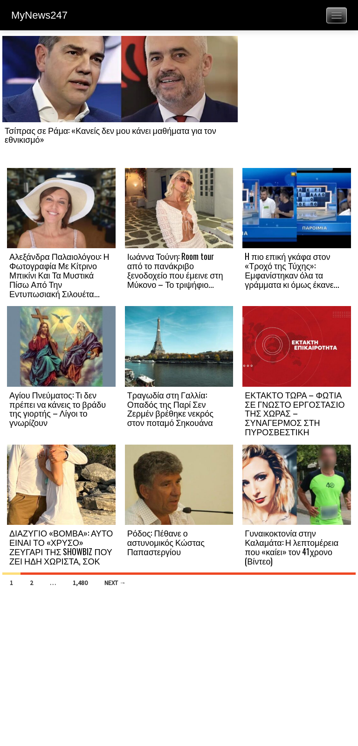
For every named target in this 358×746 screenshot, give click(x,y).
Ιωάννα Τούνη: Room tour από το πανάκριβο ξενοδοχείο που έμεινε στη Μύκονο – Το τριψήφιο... (175, 270)
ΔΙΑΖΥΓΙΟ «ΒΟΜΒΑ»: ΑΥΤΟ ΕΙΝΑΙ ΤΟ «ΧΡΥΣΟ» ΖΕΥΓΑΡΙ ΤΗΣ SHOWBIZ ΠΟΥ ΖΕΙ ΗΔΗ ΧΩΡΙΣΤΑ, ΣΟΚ (61, 546)
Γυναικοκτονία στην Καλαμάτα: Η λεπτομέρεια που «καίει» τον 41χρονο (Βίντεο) (291, 546)
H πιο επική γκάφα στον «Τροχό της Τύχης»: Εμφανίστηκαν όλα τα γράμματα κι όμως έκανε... (292, 270)
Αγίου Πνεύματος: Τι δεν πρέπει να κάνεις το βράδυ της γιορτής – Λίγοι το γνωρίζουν (57, 408)
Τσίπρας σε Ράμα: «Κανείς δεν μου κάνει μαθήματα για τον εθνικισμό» (110, 135)
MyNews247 (39, 15)
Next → (115, 583)
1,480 (80, 583)
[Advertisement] (296, 101)
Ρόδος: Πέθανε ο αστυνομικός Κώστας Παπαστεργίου (166, 542)
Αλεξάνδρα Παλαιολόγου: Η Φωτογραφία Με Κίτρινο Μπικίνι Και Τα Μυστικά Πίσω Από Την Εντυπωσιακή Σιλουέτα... (59, 274)
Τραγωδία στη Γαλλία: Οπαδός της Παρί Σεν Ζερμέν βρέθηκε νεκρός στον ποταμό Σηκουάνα (170, 408)
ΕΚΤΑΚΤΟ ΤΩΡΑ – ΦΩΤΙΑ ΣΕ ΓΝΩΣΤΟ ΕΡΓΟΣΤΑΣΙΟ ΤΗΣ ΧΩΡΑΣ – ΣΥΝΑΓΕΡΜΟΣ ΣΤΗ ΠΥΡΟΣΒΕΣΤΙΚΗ (294, 413)
